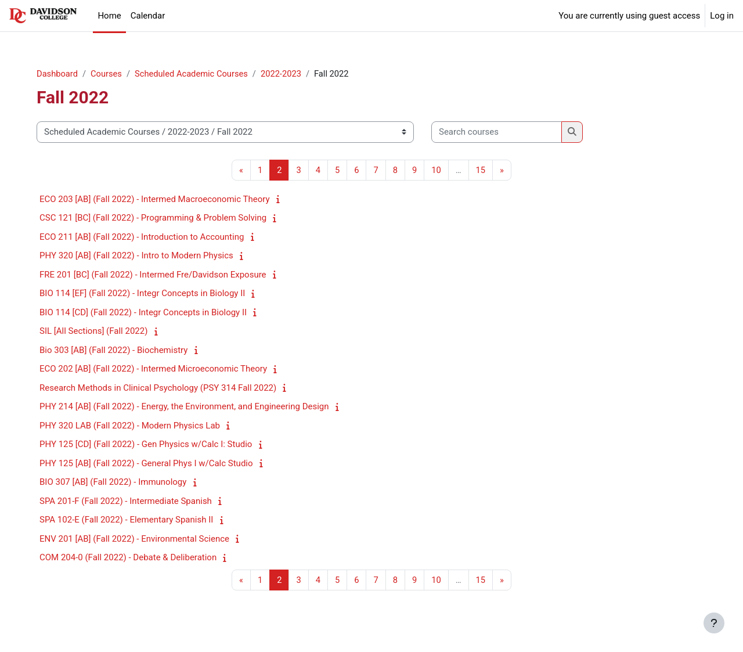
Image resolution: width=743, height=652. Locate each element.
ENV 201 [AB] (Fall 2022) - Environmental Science (139, 539)
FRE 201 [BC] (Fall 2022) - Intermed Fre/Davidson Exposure (157, 275)
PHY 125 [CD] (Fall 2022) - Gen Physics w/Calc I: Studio (150, 445)
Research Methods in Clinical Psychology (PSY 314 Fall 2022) (162, 388)
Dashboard (62, 74)
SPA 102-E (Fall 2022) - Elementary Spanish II (131, 520)
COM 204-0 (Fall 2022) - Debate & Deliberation (132, 558)
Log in (722, 15)
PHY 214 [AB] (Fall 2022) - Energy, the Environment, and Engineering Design (189, 407)
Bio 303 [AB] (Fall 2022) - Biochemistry (118, 350)
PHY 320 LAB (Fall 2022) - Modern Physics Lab (134, 426)
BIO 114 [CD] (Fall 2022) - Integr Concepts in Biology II (147, 313)
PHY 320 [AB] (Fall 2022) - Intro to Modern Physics (141, 256)
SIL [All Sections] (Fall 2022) (98, 331)
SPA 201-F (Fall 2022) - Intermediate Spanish (130, 501)
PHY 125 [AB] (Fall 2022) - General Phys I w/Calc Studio (151, 464)
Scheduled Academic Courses (199, 74)
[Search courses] (501, 132)
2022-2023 (290, 74)
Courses (112, 74)
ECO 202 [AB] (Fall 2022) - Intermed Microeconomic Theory (158, 369)
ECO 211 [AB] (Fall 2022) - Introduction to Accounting (146, 237)
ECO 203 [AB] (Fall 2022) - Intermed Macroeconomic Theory (159, 199)
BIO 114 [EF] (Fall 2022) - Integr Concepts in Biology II (147, 294)
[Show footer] (714, 623)
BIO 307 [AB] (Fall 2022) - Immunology (117, 482)
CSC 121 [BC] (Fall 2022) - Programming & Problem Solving (157, 218)
